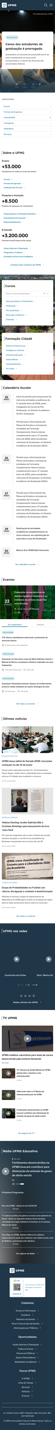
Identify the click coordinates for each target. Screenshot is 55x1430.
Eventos (25, 1396)
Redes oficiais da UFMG (27, 1002)
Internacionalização (16, 355)
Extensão (11, 319)
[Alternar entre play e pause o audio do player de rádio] (5, 1171)
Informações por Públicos (26, 1328)
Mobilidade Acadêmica (26, 1362)
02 (25, 84)
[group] (16, 959)
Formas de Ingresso (27, 112)
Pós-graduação (14, 310)
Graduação (12, 306)
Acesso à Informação (26, 1310)
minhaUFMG (27, 117)
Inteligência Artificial (16, 350)
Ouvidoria (25, 1315)
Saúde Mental (13, 359)
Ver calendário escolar (27, 564)
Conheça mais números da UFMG (27, 265)
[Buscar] (44, 293)
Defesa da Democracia (17, 346)
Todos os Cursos (25, 1349)
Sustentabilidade (15, 364)
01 (17, 84)
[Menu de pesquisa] (46, 5)
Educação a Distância (17, 315)
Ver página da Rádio (27, 1253)
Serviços (27, 134)
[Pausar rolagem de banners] (40, 84)
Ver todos (11, 369)
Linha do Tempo (25, 1383)
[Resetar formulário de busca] (48, 293)
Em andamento (15, 624)
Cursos (27, 106)
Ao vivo (16, 1159)
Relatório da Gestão (25, 1319)
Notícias (26, 1391)
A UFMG (26, 1378)
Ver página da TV (27, 1133)
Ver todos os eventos (27, 704)
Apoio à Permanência (26, 1357)
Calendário (27, 129)
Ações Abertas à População (26, 1344)
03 (33, 84)
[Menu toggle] (51, 5)
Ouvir (6, 1209)
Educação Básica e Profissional (21, 301)
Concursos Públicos (25, 1353)
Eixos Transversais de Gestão (25, 1323)
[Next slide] (35, 984)
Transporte (27, 123)
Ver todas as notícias (27, 916)
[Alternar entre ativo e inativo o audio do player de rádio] (13, 1184)
